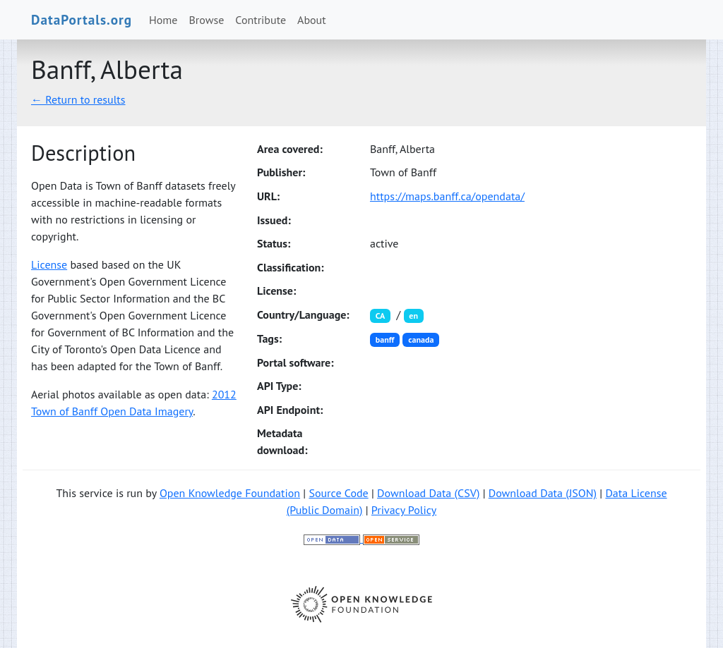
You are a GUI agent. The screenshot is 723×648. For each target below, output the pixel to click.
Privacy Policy (403, 510)
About (311, 20)
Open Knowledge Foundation (230, 493)
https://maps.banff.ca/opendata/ (447, 196)
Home (163, 20)
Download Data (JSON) (543, 493)
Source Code (338, 493)
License (49, 264)
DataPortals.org (81, 19)
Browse (207, 20)
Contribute (260, 20)
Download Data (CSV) (428, 493)
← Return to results (78, 99)
